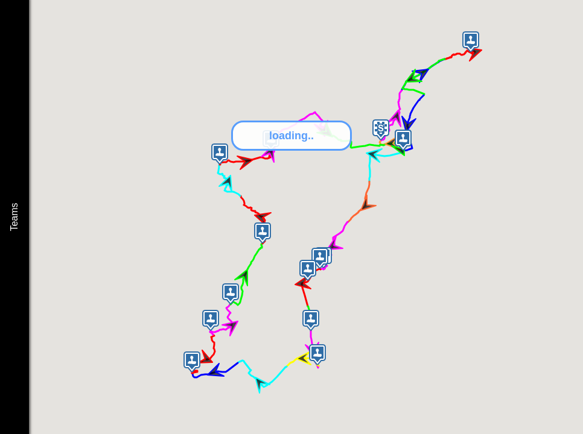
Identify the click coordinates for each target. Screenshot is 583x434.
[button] (380, 129)
